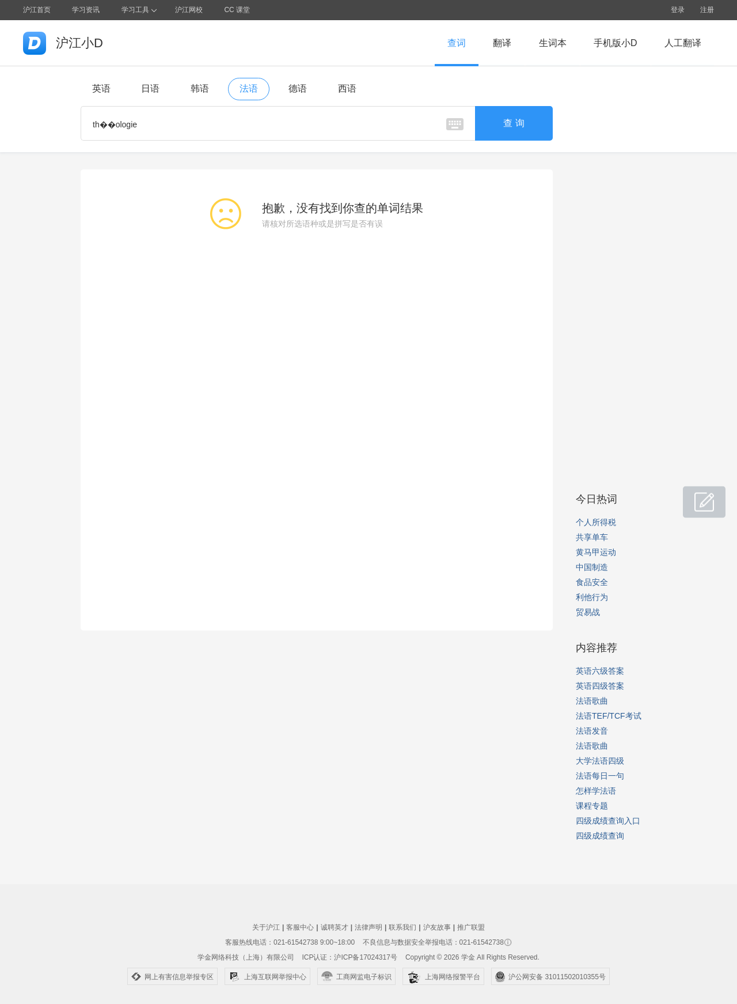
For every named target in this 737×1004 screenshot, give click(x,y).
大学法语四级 (600, 760)
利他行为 (592, 597)
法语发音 (592, 730)
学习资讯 (86, 10)
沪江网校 (189, 10)
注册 (707, 10)
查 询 (513, 123)
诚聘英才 (334, 927)
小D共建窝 (693, 496)
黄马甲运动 (596, 552)
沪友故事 (437, 927)
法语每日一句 (600, 775)
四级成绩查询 (600, 835)
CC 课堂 (237, 10)
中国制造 (592, 567)
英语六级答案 (600, 670)
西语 (347, 88)
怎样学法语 (596, 790)
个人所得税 (596, 522)
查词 (456, 43)
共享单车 (592, 537)
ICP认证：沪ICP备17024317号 (349, 957)
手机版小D (615, 43)
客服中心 (300, 927)
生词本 (553, 43)
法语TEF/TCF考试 (608, 715)
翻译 (502, 43)
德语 (297, 88)
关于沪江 (266, 927)
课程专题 (592, 805)
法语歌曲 (592, 700)
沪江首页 (37, 10)
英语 (101, 88)
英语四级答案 (600, 685)
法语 (249, 88)
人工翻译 (682, 43)
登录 (678, 10)
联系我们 (402, 927)
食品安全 (592, 582)
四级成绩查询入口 (608, 820)
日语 (150, 88)
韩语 (200, 88)
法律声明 (368, 927)
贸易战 (588, 612)
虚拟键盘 (455, 124)
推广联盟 (471, 927)
